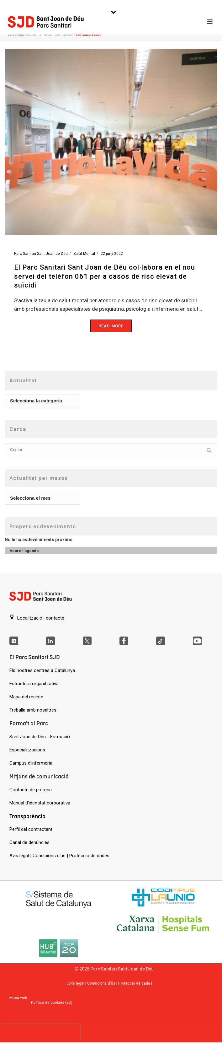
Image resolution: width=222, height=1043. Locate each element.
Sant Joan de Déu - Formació (39, 736)
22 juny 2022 (112, 253)
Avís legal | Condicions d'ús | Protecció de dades (59, 855)
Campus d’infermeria (30, 763)
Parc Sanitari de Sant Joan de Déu (49, 34)
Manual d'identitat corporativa (39, 803)
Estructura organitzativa (34, 683)
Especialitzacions (27, 750)
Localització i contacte (36, 618)
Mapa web (18, 998)
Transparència (27, 816)
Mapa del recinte (26, 697)
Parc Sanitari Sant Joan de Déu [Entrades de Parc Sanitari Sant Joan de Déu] (41, 253)
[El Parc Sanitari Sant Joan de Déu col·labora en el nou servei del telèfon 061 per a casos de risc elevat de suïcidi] (111, 141)
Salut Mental (84, 253)
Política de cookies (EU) (51, 1002)
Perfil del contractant (30, 829)
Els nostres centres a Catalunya (42, 670)
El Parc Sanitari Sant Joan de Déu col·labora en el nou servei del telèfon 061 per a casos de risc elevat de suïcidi (104, 276)
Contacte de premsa (30, 790)
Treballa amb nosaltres (32, 710)
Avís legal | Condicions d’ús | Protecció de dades (109, 983)
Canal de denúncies (29, 842)
